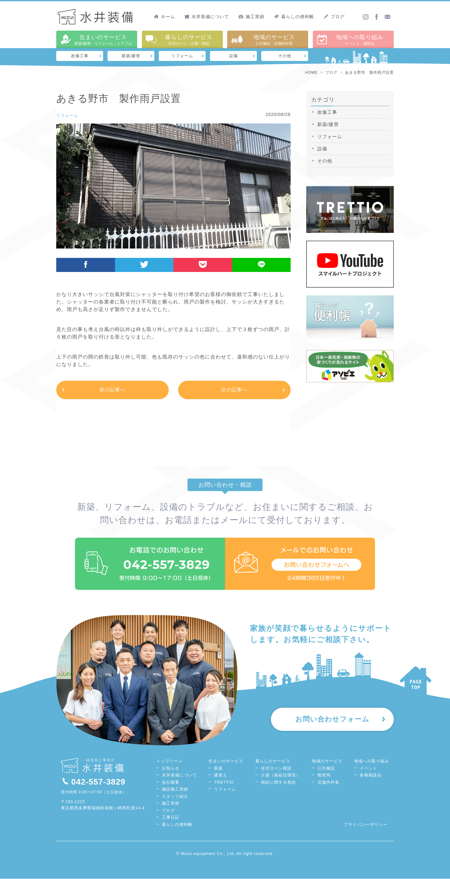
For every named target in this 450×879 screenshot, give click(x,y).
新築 (218, 768)
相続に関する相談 (278, 782)
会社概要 (170, 782)
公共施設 (326, 768)
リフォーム (182, 55)
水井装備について (206, 16)
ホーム (164, 16)
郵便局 (324, 775)
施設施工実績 (175, 789)
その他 (285, 55)
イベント (368, 768)
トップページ (169, 761)
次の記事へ (234, 390)
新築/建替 (131, 55)
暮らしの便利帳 (294, 16)
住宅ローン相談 (276, 768)
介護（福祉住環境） (280, 775)
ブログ (334, 16)
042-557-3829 (93, 782)
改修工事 (79, 55)
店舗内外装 (328, 782)
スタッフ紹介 (175, 796)
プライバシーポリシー (366, 824)
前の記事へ (112, 390)
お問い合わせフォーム (331, 720)
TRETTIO (224, 782)
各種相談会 (371, 775)
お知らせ (170, 768)
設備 (233, 55)
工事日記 (170, 817)
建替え (220, 775)
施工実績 (251, 16)
